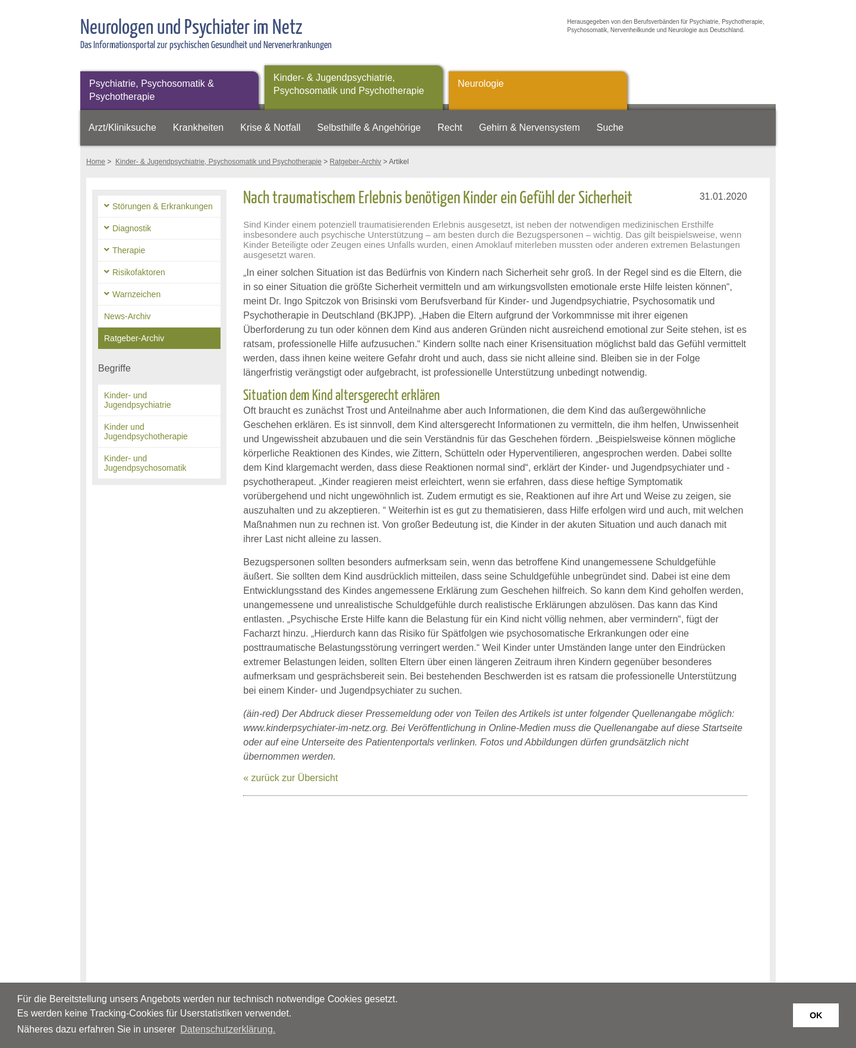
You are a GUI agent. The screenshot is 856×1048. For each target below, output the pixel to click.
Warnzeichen (136, 294)
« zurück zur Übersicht (290, 778)
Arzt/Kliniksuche (122, 127)
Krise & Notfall (270, 127)
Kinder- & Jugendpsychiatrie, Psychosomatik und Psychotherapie (348, 84)
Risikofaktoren (138, 272)
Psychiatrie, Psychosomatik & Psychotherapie (151, 90)
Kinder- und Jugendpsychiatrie (137, 400)
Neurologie (480, 83)
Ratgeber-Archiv (356, 162)
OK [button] (816, 1015)
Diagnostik (131, 228)
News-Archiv (127, 316)
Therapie (128, 250)
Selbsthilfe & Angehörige (369, 127)
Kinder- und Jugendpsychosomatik (145, 463)
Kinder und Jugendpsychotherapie (146, 431)
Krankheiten (198, 127)
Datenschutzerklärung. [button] (227, 1029)
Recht (450, 127)
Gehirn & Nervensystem (529, 127)
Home (95, 162)
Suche (610, 127)
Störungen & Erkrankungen (162, 206)
